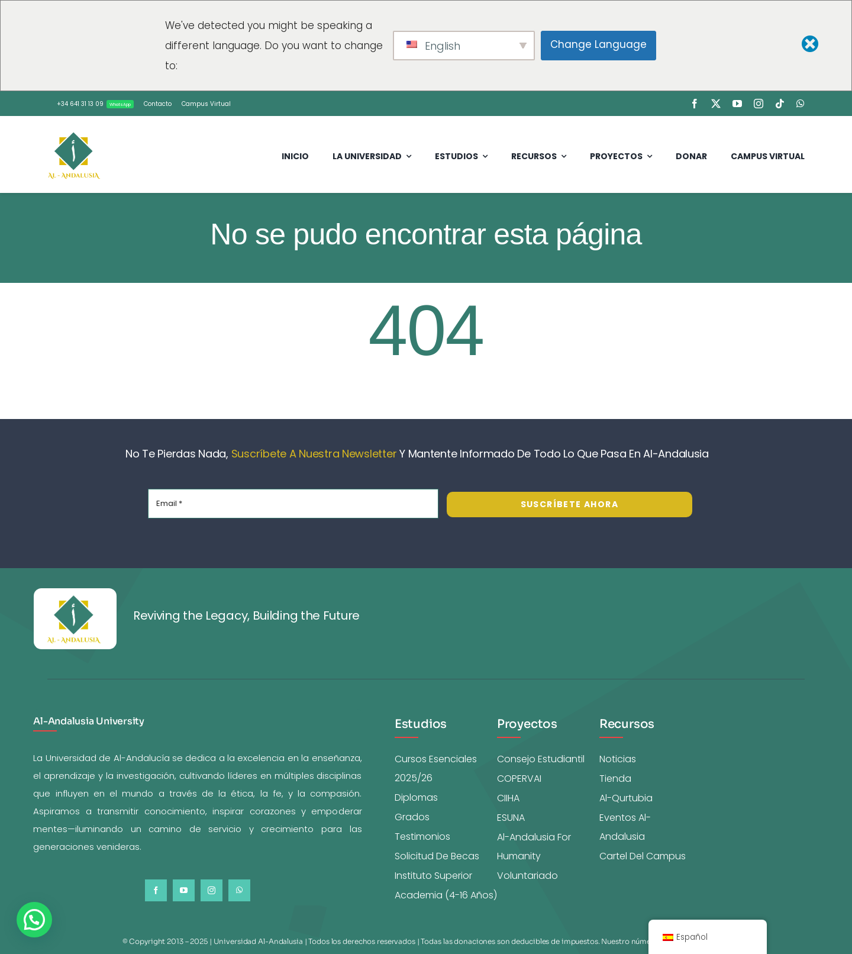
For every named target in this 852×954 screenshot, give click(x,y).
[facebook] (694, 103)
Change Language (598, 44)
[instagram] (758, 103)
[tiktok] (780, 103)
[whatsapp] (800, 103)
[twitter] (716, 103)
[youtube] (737, 103)
